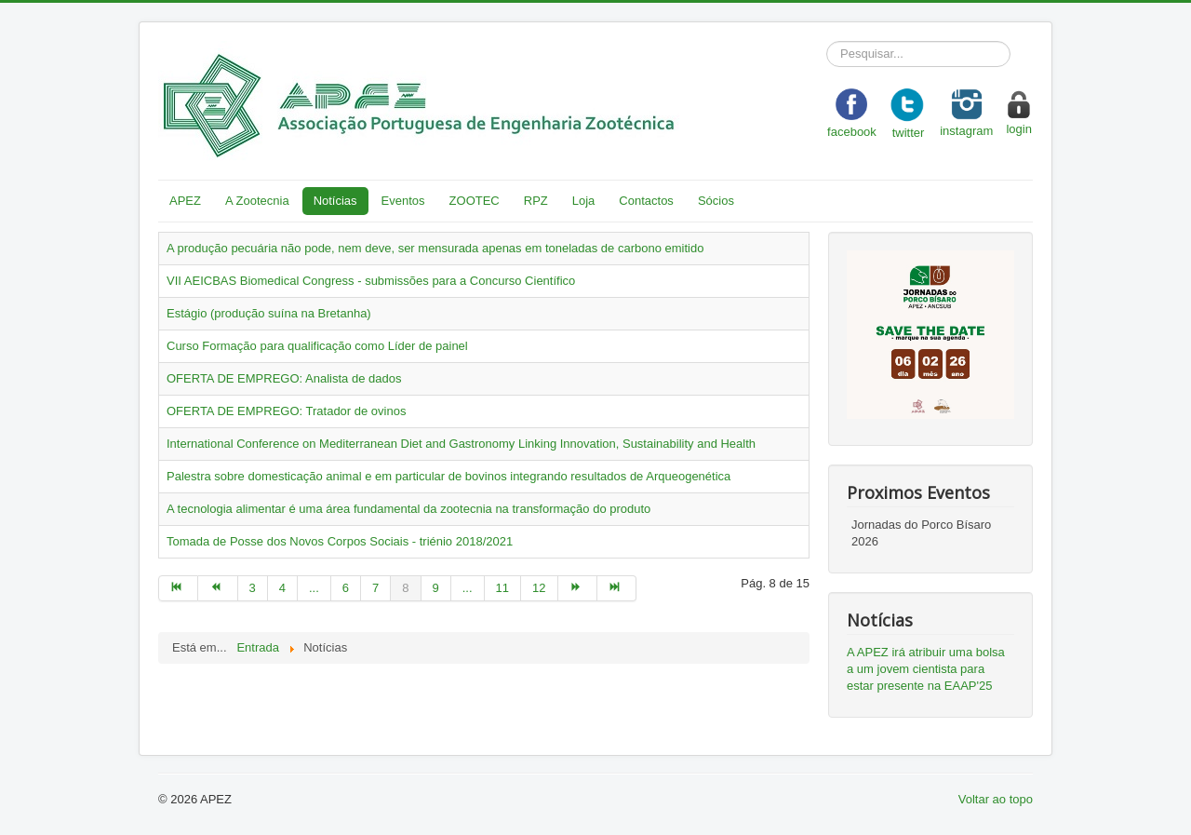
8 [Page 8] (405, 588)
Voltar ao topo (995, 799)
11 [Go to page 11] (502, 588)
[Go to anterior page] (217, 588)
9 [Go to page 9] (436, 588)
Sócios (716, 201)
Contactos (646, 201)
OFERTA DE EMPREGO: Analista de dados (284, 378)
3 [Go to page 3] (252, 588)
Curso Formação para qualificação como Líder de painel (317, 346)
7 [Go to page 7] (375, 588)
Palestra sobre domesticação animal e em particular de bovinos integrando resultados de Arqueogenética (448, 476)
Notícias (335, 201)
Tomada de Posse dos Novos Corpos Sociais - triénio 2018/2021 (340, 541)
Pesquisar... (826, 41)
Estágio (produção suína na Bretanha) (269, 313)
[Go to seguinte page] (577, 588)
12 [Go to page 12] (538, 588)
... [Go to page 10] (467, 588)
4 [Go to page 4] (282, 588)
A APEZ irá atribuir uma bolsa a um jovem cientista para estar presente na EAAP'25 (926, 669)
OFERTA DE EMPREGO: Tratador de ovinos (286, 411)
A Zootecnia (257, 201)
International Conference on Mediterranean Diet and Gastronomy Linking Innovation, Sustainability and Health (461, 444)
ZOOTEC (474, 201)
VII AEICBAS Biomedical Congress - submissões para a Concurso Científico (371, 281)
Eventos (403, 201)
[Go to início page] (178, 588)
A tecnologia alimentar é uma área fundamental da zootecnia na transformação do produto (408, 509)
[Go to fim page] (616, 588)
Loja (584, 201)
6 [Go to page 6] (345, 588)
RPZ (536, 201)
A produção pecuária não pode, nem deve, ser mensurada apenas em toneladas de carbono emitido (435, 248)
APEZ (185, 201)
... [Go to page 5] (314, 588)
